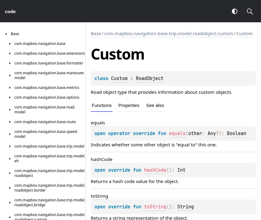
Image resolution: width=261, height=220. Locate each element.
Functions (102, 105)
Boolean (236, 133)
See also (155, 105)
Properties (128, 105)
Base (96, 33)
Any (212, 133)
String (185, 207)
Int (181, 170)
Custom (244, 33)
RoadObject (149, 78)
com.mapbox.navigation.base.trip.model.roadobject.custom (168, 33)
